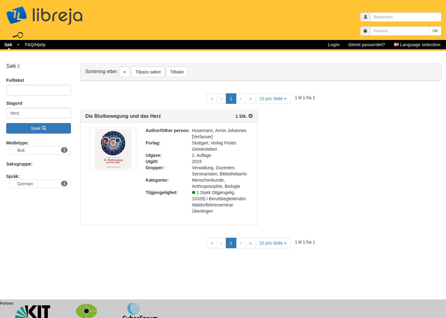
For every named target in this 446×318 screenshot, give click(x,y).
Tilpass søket (148, 71)
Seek (38, 128)
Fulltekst (15, 80)
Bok (42, 150)
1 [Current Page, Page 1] (231, 98)
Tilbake (177, 71)
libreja (56, 13)
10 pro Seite (273, 98)
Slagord (14, 103)
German (42, 183)
